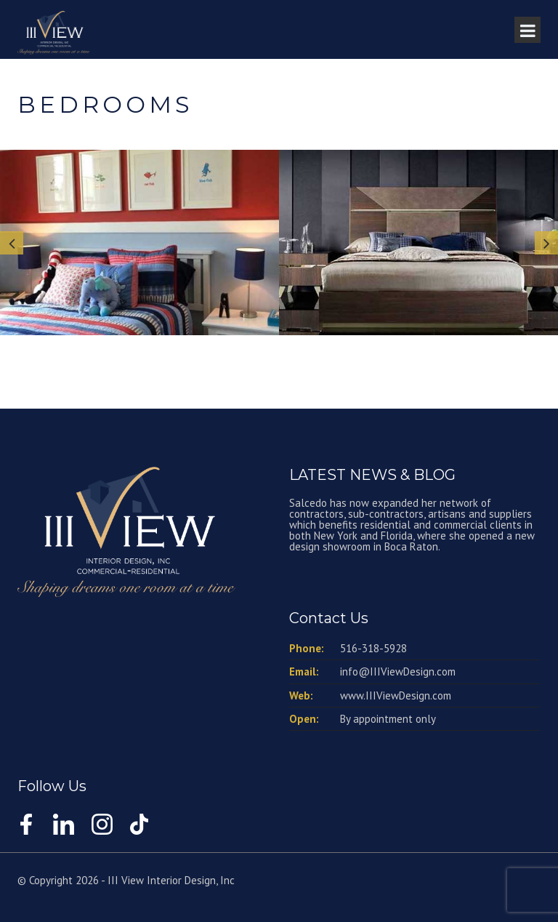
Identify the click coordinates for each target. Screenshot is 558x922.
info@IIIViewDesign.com (398, 671)
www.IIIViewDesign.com (395, 695)
